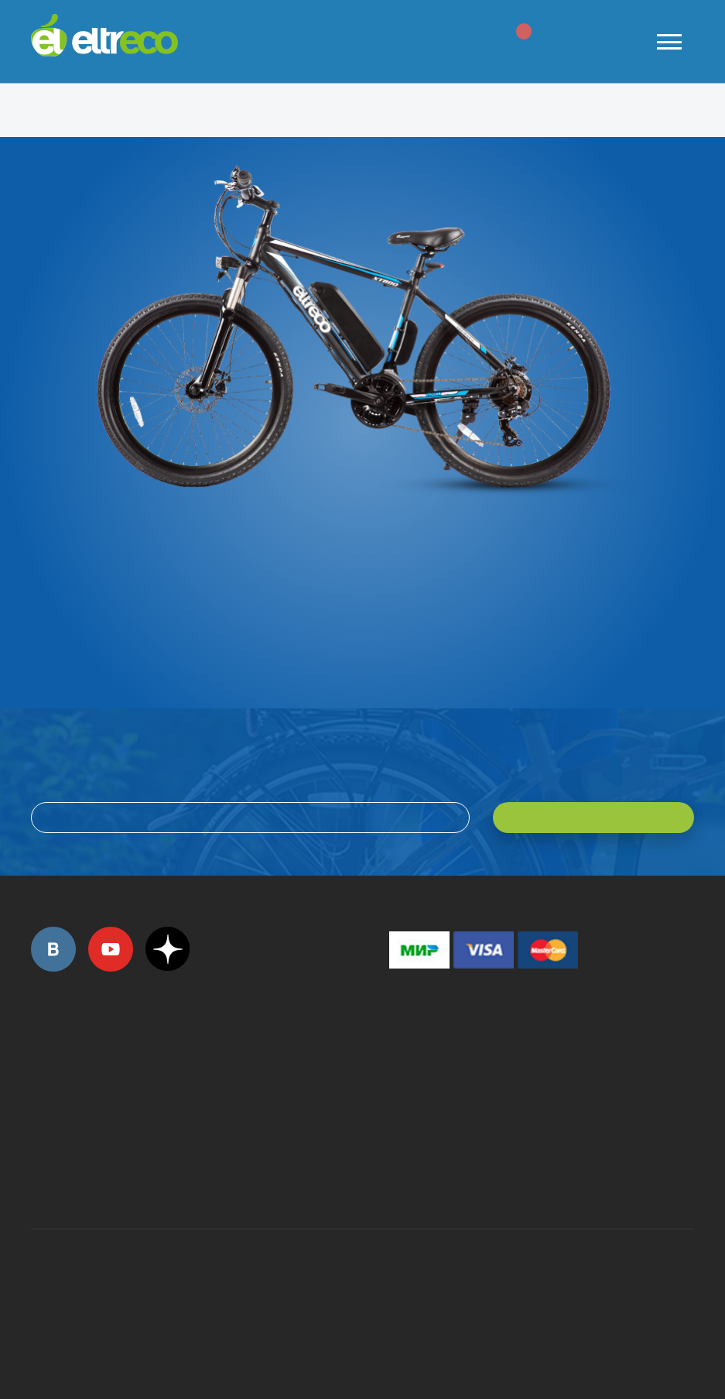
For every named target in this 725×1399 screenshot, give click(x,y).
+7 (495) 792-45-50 (39, 1074)
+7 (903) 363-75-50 (397, 1174)
